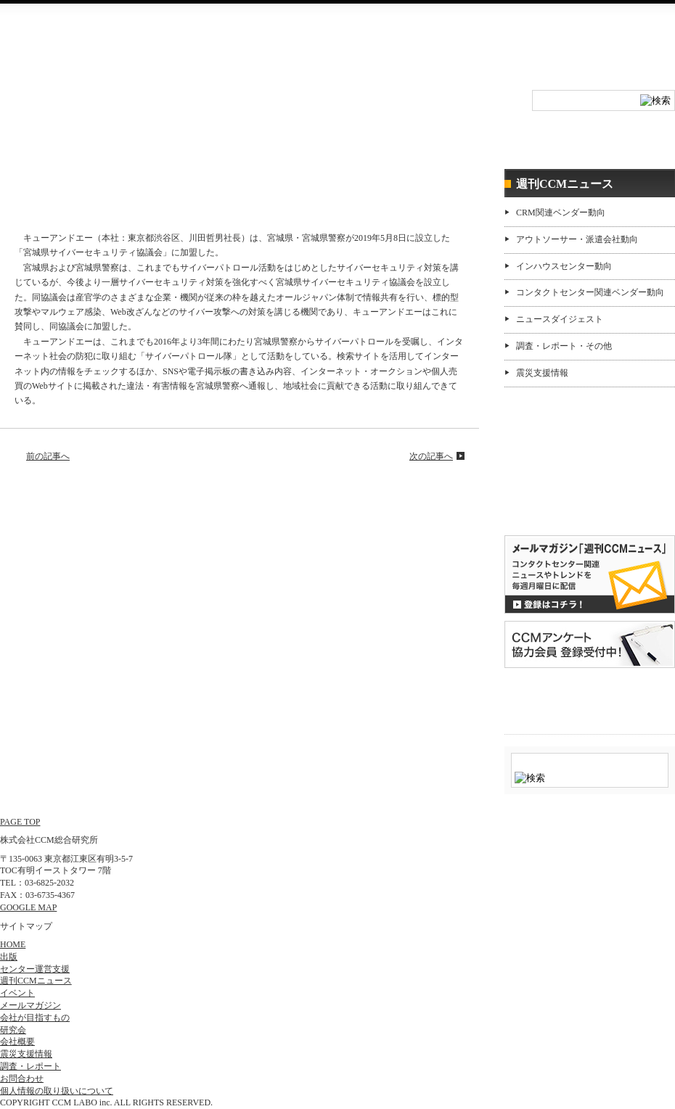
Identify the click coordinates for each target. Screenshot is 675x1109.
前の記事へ (48, 456)
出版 (8, 957)
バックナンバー (551, 509)
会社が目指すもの (35, 1018)
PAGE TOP (20, 822)
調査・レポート (393, 140)
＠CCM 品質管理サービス (589, 698)
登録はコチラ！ (589, 574)
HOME (56, 112)
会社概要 (519, 47)
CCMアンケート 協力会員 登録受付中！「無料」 (589, 644)
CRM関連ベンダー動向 (560, 212)
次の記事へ (431, 456)
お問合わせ (466, 47)
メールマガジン (30, 1005)
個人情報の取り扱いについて (56, 1091)
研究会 (281, 112)
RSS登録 (413, 47)
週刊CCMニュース (618, 140)
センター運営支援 (505, 140)
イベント (168, 112)
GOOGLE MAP (28, 907)
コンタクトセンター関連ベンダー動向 (590, 292)
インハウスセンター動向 (564, 266)
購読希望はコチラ (551, 497)
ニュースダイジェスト (559, 319)
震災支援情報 (542, 373)
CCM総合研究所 (52, 43)
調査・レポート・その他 (564, 346)
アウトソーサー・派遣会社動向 (577, 239)
